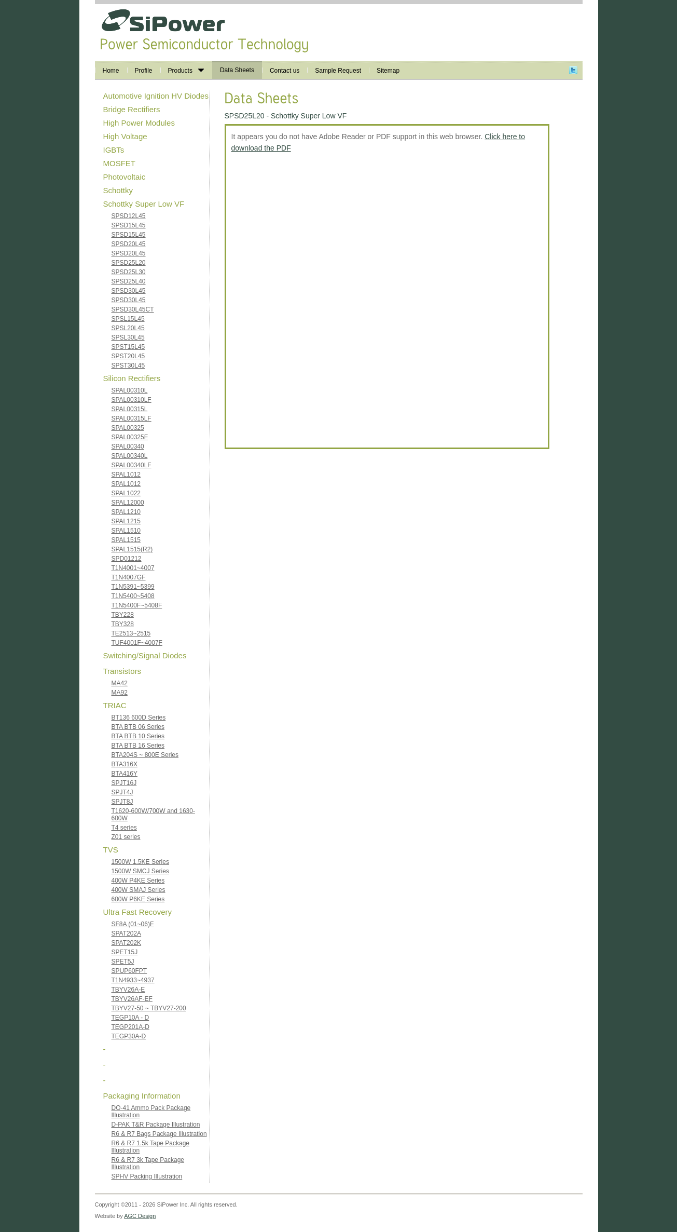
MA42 (120, 683)
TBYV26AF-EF (132, 999)
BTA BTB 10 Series (138, 736)
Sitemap (388, 70)
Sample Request (338, 70)
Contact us (284, 70)
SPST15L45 (128, 346)
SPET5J (123, 961)
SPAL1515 (126, 540)
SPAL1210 (126, 512)
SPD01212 (127, 558)
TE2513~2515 (131, 633)
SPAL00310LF (131, 399)
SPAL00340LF (131, 465)
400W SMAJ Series (138, 889)
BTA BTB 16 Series (138, 745)
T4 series (124, 827)
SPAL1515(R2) (132, 549)
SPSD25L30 (129, 272)
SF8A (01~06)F (133, 924)
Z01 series (126, 837)
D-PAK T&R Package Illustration (156, 1124)
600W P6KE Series (138, 899)
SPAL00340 (128, 446)
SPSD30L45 (129, 290)
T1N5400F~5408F (137, 605)
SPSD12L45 (129, 216)
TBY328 (123, 624)
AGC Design (140, 1216)
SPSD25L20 (129, 262)
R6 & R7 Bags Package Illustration (159, 1134)
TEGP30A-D (129, 1036)
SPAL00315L (130, 409)
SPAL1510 (126, 530)
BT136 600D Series (139, 717)
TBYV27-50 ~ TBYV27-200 (149, 1008)
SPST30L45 (128, 365)
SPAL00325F (130, 437)
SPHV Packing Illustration (147, 1176)
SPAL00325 (128, 427)
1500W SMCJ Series (140, 871)
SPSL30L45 (128, 337)
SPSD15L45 (129, 225)
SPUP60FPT (129, 970)
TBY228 (123, 614)
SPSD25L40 (129, 281)
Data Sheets (237, 70)
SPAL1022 (126, 493)
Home (111, 70)
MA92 (120, 692)
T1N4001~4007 (133, 568)
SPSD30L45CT (133, 309)
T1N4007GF (129, 577)
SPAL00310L (130, 390)
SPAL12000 (128, 502)
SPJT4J (122, 792)
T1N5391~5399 (133, 586)
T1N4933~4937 (133, 980)
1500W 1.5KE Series (140, 861)
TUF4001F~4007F (137, 642)
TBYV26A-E (128, 989)
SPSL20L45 (128, 328)
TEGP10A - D (130, 1017)
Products (186, 70)
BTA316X (124, 764)
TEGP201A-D (130, 1027)
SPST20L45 (128, 356)
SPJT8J (122, 801)
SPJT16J (124, 783)
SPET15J (125, 952)
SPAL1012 (126, 474)
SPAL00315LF (131, 418)
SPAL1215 (126, 521)
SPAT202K (127, 942)
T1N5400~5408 (133, 596)
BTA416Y (124, 773)
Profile (144, 70)
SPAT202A (127, 933)
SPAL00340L (130, 455)
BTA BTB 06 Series (138, 726)
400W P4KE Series (138, 880)
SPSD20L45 (129, 244)
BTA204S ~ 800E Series (145, 755)
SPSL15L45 (128, 318)
